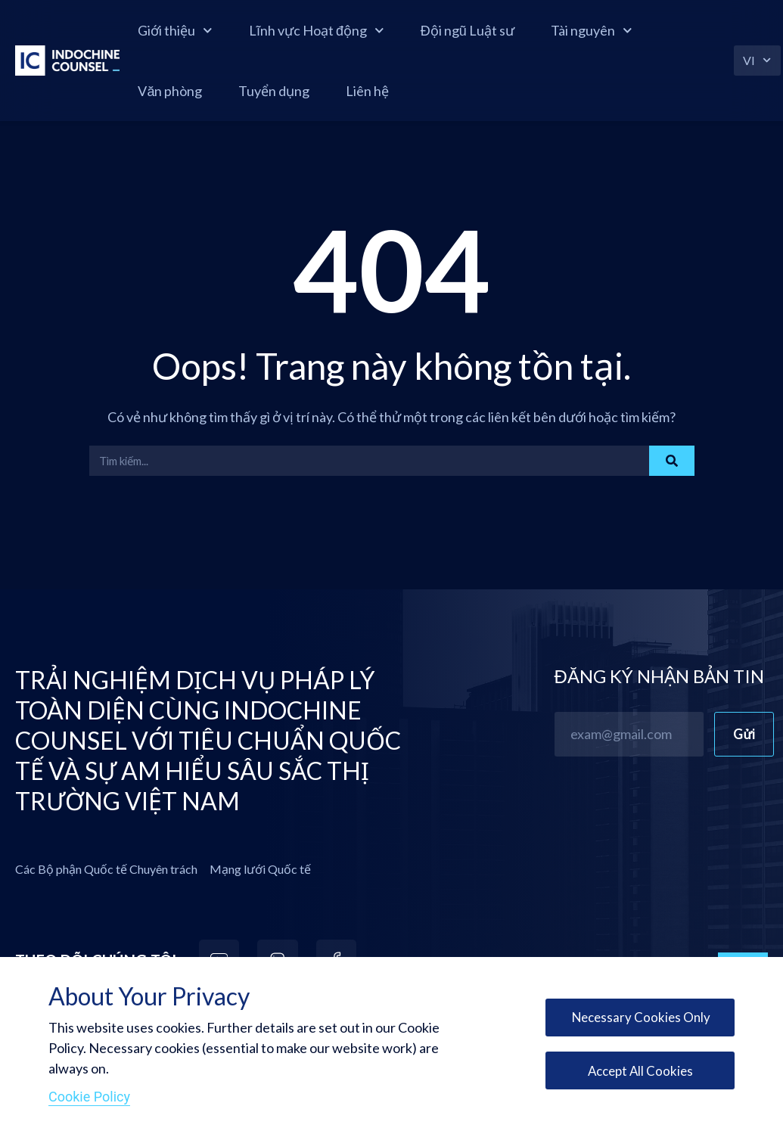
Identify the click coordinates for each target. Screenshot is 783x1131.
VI (758, 60)
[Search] (671, 461)
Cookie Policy (89, 1097)
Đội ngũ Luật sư (487, 30)
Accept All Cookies (638, 1073)
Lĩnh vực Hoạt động (336, 30)
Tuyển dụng (293, 90)
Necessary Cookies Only (637, 1013)
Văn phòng (189, 90)
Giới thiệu (194, 30)
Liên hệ (387, 90)
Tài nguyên (611, 30)
